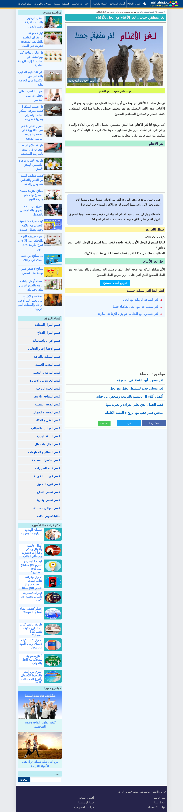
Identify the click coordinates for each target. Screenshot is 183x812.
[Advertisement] (115, 170)
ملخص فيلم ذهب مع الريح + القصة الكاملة (134, 413)
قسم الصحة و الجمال (46, 412)
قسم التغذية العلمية (47, 364)
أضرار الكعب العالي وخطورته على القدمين (31, 95)
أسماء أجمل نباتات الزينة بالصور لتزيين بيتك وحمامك (31, 285)
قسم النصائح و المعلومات (44, 452)
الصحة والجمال (100, 3)
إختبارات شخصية (80, 3)
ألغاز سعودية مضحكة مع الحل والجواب (32, 659)
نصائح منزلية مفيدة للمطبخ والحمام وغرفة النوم (31, 195)
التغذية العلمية (61, 3)
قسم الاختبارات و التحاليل (44, 348)
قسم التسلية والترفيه (46, 356)
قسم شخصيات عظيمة (46, 460)
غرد (129, 423)
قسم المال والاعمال (47, 444)
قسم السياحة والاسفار (46, 396)
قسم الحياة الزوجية (48, 388)
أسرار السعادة (117, 3)
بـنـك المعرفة (25, 3)
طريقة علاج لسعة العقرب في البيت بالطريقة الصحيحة (32, 149)
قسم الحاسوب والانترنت (44, 380)
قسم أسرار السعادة (47, 324)
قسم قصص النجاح (48, 492)
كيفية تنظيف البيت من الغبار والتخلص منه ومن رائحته (31, 180)
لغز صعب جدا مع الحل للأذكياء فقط (135, 306)
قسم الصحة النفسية (47, 404)
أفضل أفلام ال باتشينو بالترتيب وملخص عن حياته (129, 396)
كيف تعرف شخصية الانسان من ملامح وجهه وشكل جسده (31, 225)
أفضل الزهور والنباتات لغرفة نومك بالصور (34, 22)
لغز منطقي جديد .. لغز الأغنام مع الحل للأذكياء (130, 17)
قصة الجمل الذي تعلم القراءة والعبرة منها (134, 405)
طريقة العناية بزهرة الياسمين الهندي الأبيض (31, 165)
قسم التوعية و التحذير (46, 372)
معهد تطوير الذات (128, 791)
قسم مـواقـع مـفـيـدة (46, 508)
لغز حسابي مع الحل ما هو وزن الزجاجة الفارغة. (127, 313)
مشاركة (154, 423)
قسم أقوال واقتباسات (46, 340)
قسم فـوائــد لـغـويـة (47, 476)
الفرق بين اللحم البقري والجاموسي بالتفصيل (32, 210)
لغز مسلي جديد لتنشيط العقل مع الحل (136, 388)
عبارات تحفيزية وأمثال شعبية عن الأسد (31, 596)
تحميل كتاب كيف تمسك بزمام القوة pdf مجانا (30, 644)
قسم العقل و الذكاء (48, 420)
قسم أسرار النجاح (48, 332)
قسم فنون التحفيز (48, 484)
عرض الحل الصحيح (115, 282)
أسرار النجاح (134, 3)
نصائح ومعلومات (43, 3)
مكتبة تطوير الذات (48, 516)
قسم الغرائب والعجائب (45, 428)
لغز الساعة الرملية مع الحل (140, 299)
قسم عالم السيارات (47, 468)
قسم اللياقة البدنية (48, 436)
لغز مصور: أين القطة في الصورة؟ (140, 380)
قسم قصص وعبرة (48, 500)
